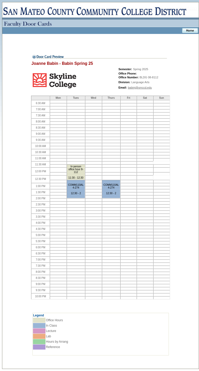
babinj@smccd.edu (140, 87)
